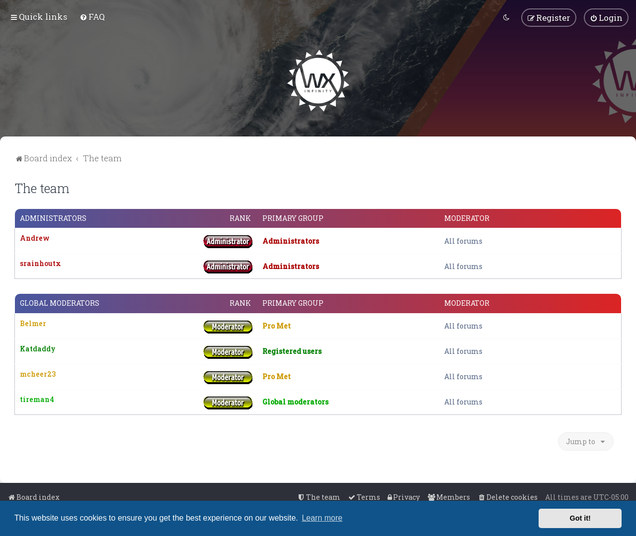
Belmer (33, 323)
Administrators (53, 218)
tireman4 (37, 398)
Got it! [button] (580, 518)
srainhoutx (40, 263)
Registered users (291, 351)
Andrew (35, 238)
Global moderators (59, 303)
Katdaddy (38, 348)
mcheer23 (38, 373)
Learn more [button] (322, 518)
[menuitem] (92, 16)
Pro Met (276, 326)
